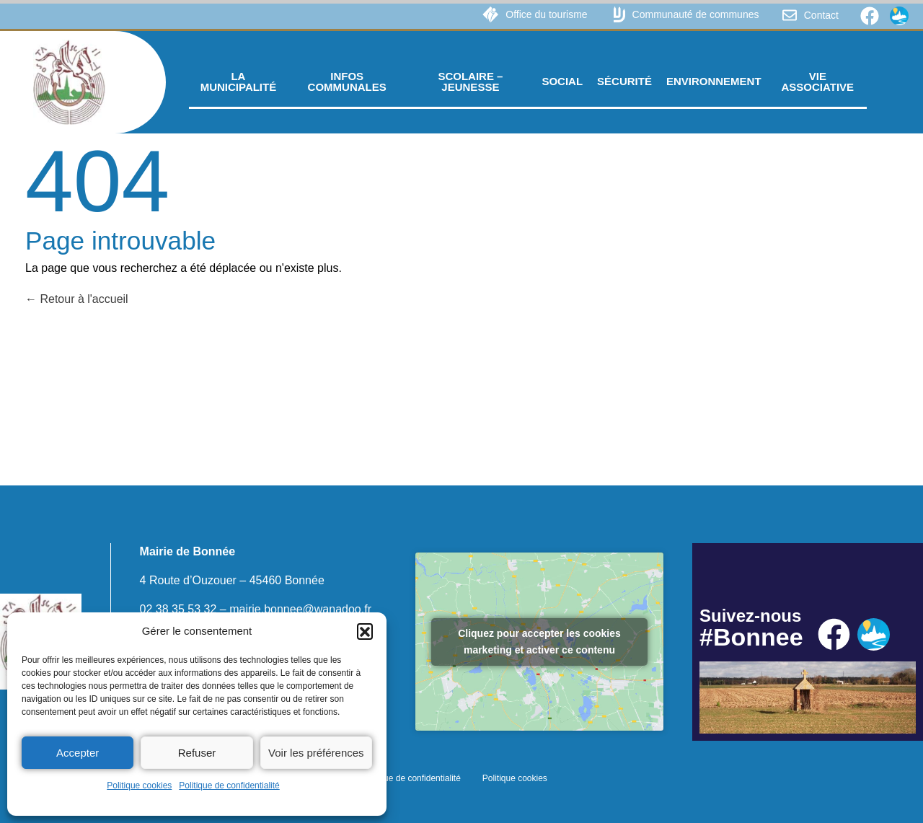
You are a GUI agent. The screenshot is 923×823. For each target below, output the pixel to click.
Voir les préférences (316, 753)
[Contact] (789, 15)
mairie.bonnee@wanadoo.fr (300, 609)
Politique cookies (139, 785)
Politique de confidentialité (229, 785)
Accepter (77, 753)
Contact (821, 15)
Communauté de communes (695, 14)
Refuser (197, 753)
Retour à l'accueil (76, 299)
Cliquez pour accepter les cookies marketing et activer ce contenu (539, 642)
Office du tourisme (546, 14)
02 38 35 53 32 (178, 609)
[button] (365, 631)
